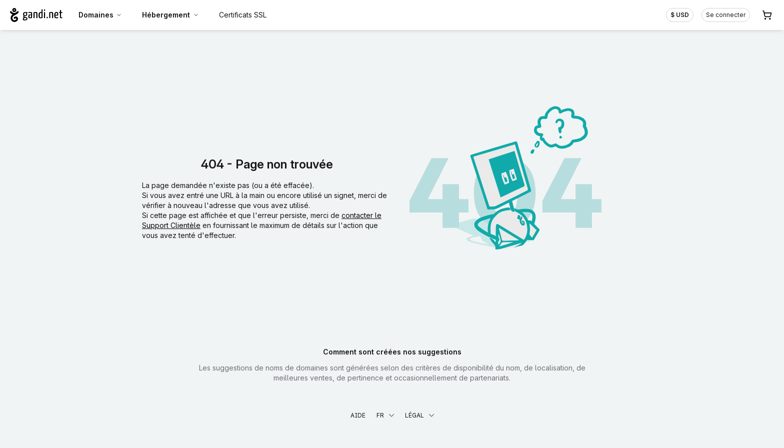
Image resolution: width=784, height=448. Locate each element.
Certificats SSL (242, 14)
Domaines (100, 14)
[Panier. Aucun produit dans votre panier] (767, 15)
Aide (358, 415)
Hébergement (170, 14)
